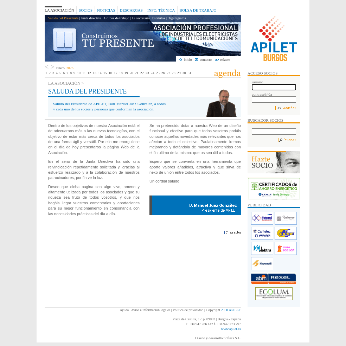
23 (147, 73)
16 (110, 73)
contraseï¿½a (262, 94)
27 (168, 73)
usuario (257, 82)
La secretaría (140, 18)
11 (84, 73)
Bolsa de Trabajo (198, 10)
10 (79, 73)
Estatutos (158, 18)
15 (105, 73)
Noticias (106, 10)
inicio (188, 60)
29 (179, 73)
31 (189, 73)
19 (126, 73)
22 (142, 73)
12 (89, 73)
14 (100, 73)
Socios (85, 10)
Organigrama (176, 18)
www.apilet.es (231, 329)
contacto (206, 60)
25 (158, 73)
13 (94, 73)
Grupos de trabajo (116, 18)
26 (163, 73)
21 (137, 73)
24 (152, 73)
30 (184, 73)
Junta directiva (91, 18)
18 (121, 73)
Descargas (131, 10)
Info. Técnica (161, 10)
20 (131, 73)
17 (115, 73)
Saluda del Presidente (63, 18)
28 (173, 73)
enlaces (225, 60)
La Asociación (59, 10)
